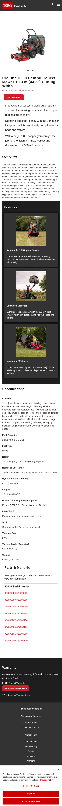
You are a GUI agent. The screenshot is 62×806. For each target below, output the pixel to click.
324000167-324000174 (16, 620)
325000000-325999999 (16, 600)
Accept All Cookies (31, 801)
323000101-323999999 (16, 633)
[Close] (58, 769)
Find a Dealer (14, 97)
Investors (31, 756)
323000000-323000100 (16, 640)
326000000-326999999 (16, 593)
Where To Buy (31, 722)
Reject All (31, 794)
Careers (31, 761)
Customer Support (31, 727)
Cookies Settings (31, 786)
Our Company (30, 741)
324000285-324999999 (16, 606)
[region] (31, 785)
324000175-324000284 (16, 613)
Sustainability (31, 746)
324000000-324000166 (16, 627)
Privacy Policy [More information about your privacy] (47, 780)
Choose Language (16, 688)
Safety (31, 751)
